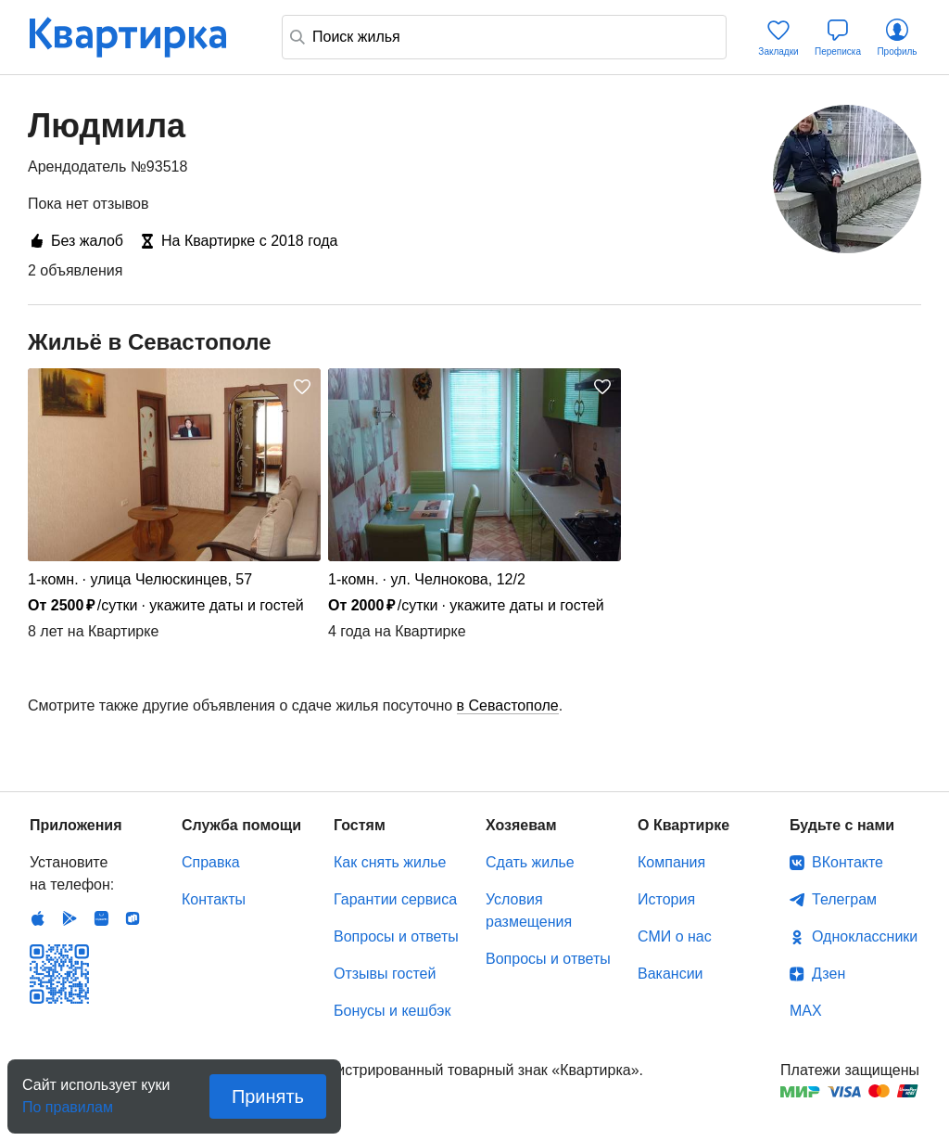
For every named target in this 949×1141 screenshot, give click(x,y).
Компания (671, 862)
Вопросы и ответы (396, 936)
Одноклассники (864, 936)
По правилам (67, 1101)
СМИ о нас (675, 936)
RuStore (132, 918)
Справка (211, 862)
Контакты (214, 899)
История (666, 899)
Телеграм (844, 899)
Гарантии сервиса (395, 899)
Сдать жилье (530, 862)
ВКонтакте (847, 862)
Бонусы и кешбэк (392, 1011)
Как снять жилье (390, 862)
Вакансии (670, 973)
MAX (806, 1011)
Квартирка (141, 37)
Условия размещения (529, 910)
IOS (38, 918)
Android (69, 918)
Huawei (101, 918)
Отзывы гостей (385, 973)
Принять (268, 1096)
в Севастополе (508, 705)
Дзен (828, 973)
